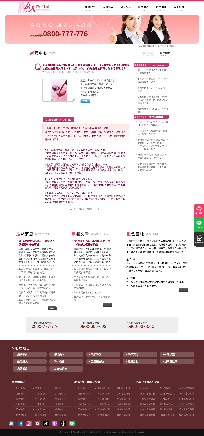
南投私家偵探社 (167, 404)
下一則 (101, 209)
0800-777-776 (59, 34)
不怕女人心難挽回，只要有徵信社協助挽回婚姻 (92, 286)
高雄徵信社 (60, 404)
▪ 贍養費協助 (170, 361)
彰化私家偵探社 (186, 399)
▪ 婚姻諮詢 (95, 354)
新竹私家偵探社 (186, 393)
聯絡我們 (199, 242)
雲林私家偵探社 (147, 404)
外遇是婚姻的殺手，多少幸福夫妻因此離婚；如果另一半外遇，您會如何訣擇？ (153, 167)
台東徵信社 (21, 414)
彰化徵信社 (21, 399)
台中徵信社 (60, 393)
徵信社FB (116, 432)
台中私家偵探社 (167, 399)
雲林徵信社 (40, 399)
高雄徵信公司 (123, 404)
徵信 (104, 432)
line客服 (199, 227)
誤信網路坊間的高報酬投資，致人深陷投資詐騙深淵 (92, 271)
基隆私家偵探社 (147, 393)
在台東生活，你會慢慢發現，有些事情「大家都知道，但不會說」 (37, 278)
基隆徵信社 (40, 388)
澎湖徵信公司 (103, 414)
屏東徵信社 (21, 409)
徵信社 (150, 46)
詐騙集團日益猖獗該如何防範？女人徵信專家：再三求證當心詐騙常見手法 (153, 100)
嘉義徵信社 (21, 404)
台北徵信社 (21, 388)
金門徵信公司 (123, 414)
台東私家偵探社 (186, 414)
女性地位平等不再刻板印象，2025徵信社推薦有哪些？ (92, 243)
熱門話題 (170, 46)
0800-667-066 (140, 326)
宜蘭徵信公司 (103, 409)
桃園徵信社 (60, 388)
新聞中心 (161, 46)
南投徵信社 (60, 399)
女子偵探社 (165, 388)
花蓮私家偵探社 (167, 414)
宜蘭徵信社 (40, 409)
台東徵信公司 (84, 414)
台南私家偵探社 (147, 409)
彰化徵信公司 (84, 399)
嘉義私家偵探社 (186, 404)
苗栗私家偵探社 (147, 399)
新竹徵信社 (21, 393)
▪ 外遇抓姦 (169, 354)
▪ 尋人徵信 (58, 361)
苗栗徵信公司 (103, 393)
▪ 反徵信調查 (59, 368)
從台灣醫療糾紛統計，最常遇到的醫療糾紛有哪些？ (37, 243)
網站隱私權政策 (137, 432)
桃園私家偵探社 (167, 393)
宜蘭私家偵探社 (147, 414)
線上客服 (199, 213)
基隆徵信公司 (103, 388)
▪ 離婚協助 (132, 361)
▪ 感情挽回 (58, 354)
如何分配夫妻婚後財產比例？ (89, 292)
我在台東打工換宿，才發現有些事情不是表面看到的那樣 (37, 302)
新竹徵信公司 (84, 393)
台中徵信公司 (123, 393)
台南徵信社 (40, 404)
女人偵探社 (145, 388)
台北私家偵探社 (186, 388)
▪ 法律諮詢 (132, 354)
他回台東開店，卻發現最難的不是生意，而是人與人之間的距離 (37, 294)
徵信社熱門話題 (86, 209)
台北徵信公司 (84, 388)
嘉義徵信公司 (84, 404)
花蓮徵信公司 (123, 409)
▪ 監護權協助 (96, 361)
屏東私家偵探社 (186, 409)
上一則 (72, 209)
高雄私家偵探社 (167, 409)
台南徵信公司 (103, 404)
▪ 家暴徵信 (22, 368)
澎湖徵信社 (40, 414)
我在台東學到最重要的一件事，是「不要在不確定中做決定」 (36, 271)
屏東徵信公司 (84, 409)
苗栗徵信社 (40, 393)
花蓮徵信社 (60, 409)
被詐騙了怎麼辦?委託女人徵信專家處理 (92, 298)
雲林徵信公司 (103, 399)
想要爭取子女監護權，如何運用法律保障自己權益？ (92, 278)
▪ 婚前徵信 (22, 354)
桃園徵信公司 (123, 388)
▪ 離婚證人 (22, 361)
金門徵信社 (60, 414)
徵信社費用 (125, 432)
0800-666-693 (92, 326)
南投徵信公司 (123, 399)
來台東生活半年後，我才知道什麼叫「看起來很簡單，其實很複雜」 (37, 286)
